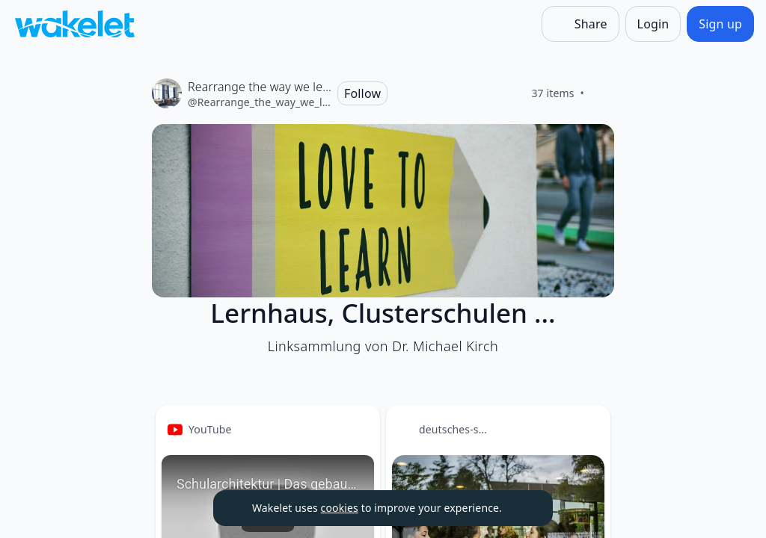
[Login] (653, 24)
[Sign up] (720, 24)
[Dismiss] (523, 508)
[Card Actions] (356, 429)
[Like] (602, 93)
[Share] (580, 24)
